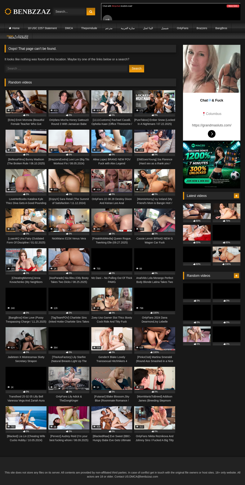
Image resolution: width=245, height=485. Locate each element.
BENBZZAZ (28, 12)
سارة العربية (128, 28)
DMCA (69, 28)
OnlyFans (182, 28)
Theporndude (89, 28)
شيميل (165, 28)
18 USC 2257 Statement (42, 28)
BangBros (221, 28)
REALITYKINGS (18, 37)
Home (16, 28)
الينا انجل (148, 28)
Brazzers (202, 28)
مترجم (109, 28)
